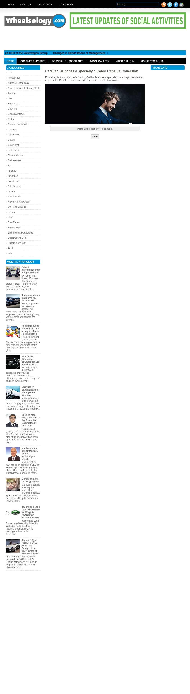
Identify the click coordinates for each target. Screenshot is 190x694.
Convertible (14, 134)
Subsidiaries (65, 4)
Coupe (11, 139)
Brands (57, 61)
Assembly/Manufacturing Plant (23, 88)
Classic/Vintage (16, 114)
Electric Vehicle (15, 155)
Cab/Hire (12, 108)
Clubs (11, 119)
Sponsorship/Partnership (20, 232)
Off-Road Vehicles (17, 207)
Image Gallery (99, 61)
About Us (25, 4)
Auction (12, 93)
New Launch (14, 196)
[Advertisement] (95, 39)
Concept (12, 129)
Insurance (13, 176)
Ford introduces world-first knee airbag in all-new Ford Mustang (31, 330)
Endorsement (14, 160)
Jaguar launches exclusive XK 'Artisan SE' (31, 298)
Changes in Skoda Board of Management (83, 53)
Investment (13, 181)
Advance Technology (18, 83)
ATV (10, 72)
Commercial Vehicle (18, 124)
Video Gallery (125, 61)
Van (10, 253)
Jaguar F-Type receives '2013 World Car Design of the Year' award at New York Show (30, 547)
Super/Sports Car (17, 243)
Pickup (11, 212)
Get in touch (44, 4)
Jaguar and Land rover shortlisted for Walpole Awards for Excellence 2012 (31, 512)
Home (11, 4)
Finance (12, 170)
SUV (10, 217)
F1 (9, 165)
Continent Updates (32, 61)
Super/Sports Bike (17, 238)
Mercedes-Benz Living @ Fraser (30, 480)
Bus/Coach (13, 103)
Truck (11, 248)
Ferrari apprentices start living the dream (31, 270)
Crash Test (13, 145)
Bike (10, 98)
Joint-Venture (14, 186)
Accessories (14, 77)
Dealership (13, 150)
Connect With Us (152, 61)
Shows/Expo (14, 227)
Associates (76, 61)
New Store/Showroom (19, 201)
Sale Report (14, 222)
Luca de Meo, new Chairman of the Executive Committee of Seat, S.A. (31, 420)
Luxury (11, 191)
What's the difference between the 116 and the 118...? (30, 360)
